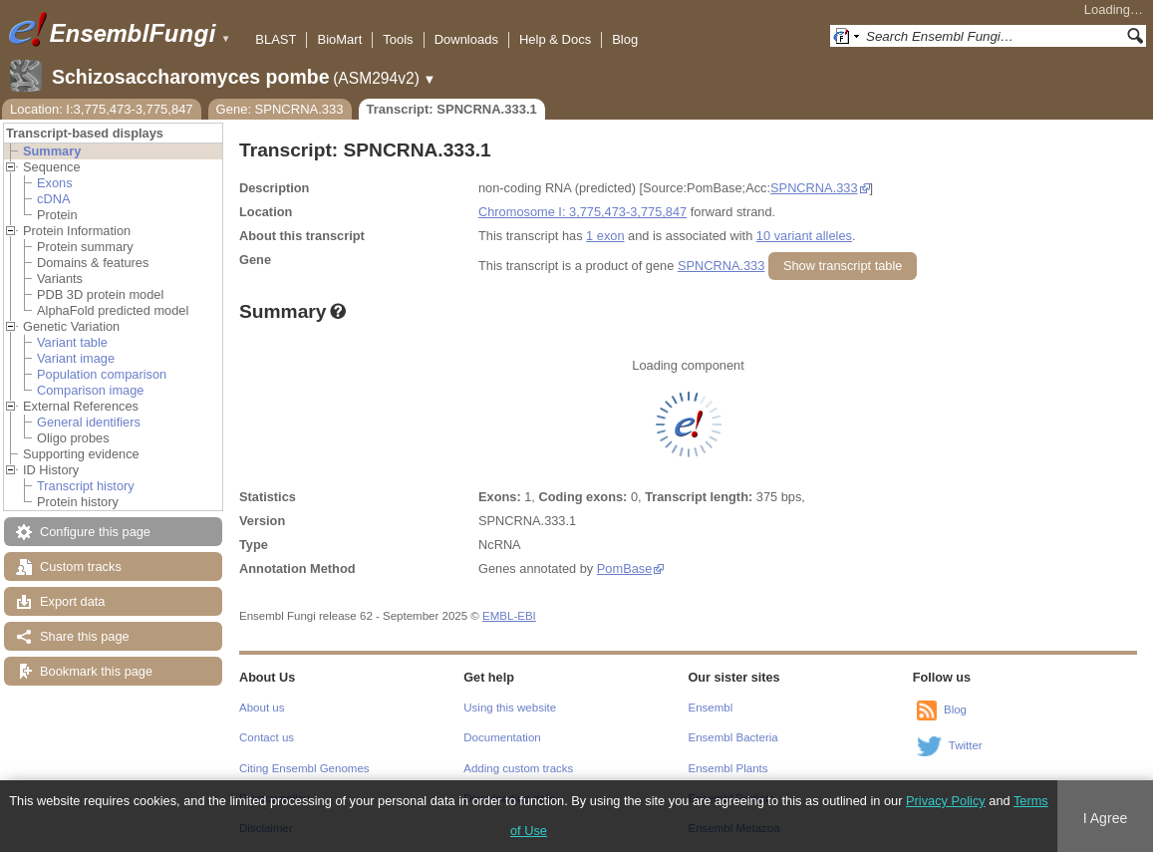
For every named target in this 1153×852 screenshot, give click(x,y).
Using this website (509, 707)
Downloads (466, 39)
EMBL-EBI (509, 616)
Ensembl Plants (728, 768)
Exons (55, 182)
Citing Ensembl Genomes (304, 768)
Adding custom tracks (518, 768)
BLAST (275, 39)
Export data (72, 601)
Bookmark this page (96, 671)
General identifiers (89, 422)
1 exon (605, 235)
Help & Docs (555, 39)
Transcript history (86, 485)
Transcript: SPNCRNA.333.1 (452, 109)
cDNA (53, 198)
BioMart (339, 39)
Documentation (501, 737)
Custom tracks (81, 566)
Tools (398, 39)
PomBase (624, 568)
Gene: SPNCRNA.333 (280, 109)
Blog (625, 39)
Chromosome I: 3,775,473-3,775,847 (582, 211)
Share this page (85, 636)
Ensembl (711, 707)
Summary (52, 150)
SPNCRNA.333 (813, 187)
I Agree (1105, 818)
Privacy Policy (946, 800)
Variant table (72, 342)
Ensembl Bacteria (733, 737)
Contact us (266, 737)
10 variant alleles (804, 235)
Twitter (966, 745)
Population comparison (101, 374)
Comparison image (90, 390)
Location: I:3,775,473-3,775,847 (101, 109)
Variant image (76, 358)
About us (261, 707)
